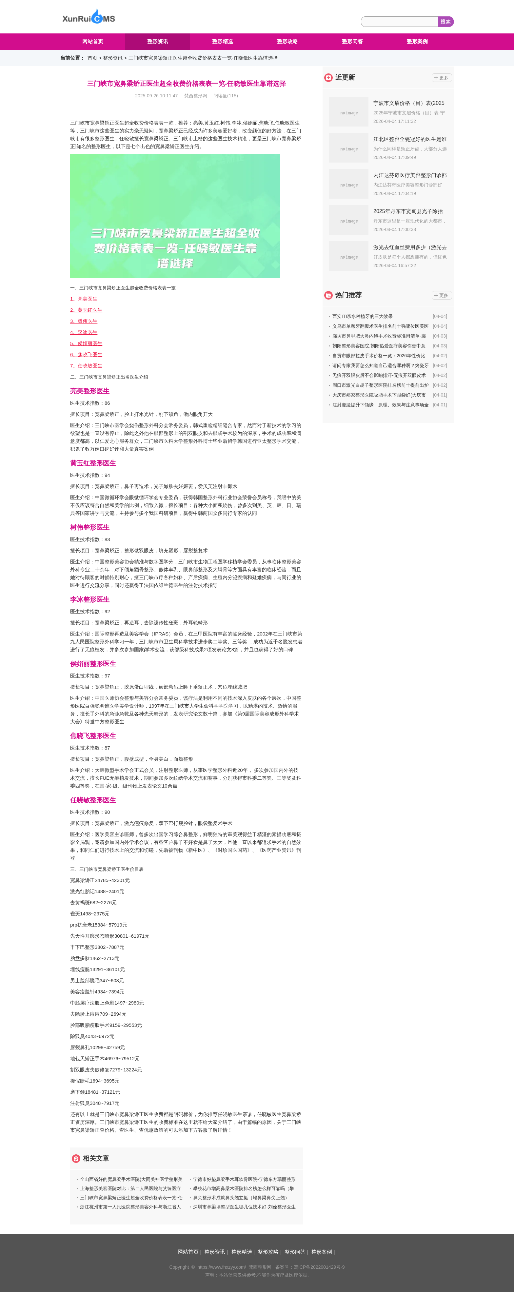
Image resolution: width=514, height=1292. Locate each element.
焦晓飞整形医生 (93, 735)
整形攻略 (287, 41)
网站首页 (92, 41)
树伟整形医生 (89, 527)
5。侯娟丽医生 (86, 343)
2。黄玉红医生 (86, 310)
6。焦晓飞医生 (86, 354)
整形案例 (417, 41)
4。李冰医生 (83, 332)
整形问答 (352, 41)
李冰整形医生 (89, 599)
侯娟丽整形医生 (93, 663)
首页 (92, 58)
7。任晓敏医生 (86, 365)
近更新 (345, 77)
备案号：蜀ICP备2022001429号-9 (310, 1267)
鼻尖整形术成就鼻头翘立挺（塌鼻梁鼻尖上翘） (241, 1197)
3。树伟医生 (83, 321)
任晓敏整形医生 (93, 800)
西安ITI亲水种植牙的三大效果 (362, 316)
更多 (443, 77)
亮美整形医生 (89, 391)
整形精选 (222, 41)
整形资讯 (157, 41)
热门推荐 (348, 295)
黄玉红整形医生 (93, 463)
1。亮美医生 (83, 299)
